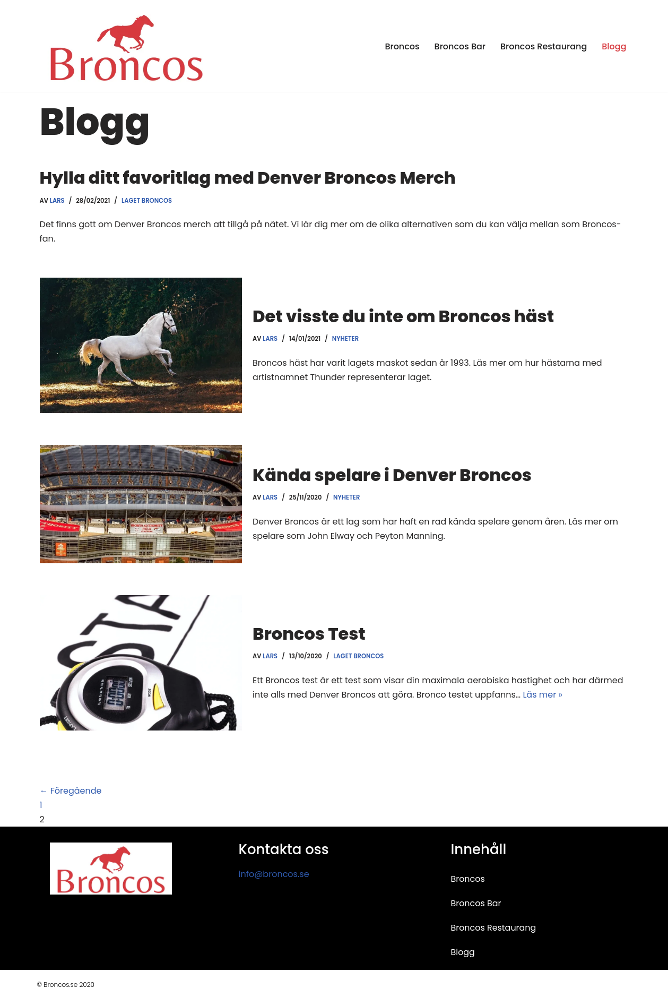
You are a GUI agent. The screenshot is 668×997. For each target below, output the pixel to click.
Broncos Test (309, 634)
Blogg (614, 46)
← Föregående (71, 791)
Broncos (402, 46)
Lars (57, 200)
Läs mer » (542, 695)
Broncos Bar (460, 46)
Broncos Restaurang (543, 46)
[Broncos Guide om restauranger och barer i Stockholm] (126, 46)
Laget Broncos (147, 200)
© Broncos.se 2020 (65, 984)
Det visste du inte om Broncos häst (403, 316)
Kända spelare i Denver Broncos (392, 475)
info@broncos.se (273, 874)
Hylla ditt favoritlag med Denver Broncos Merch (248, 178)
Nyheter (345, 338)
